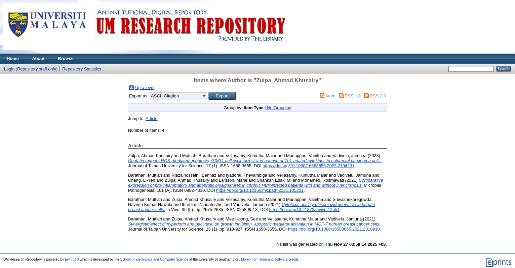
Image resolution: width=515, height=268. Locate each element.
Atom (330, 95)
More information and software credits (270, 259)
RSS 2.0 (378, 95)
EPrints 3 (72, 259)
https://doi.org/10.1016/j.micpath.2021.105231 (260, 190)
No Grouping (279, 107)
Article (152, 118)
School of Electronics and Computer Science (154, 259)
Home (13, 58)
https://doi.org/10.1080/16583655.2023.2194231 (308, 165)
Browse (66, 58)
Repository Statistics (81, 68)
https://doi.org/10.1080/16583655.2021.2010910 (334, 229)
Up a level (144, 87)
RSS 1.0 (353, 95)
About (38, 58)
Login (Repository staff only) (30, 68)
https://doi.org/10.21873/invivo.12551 (304, 209)
